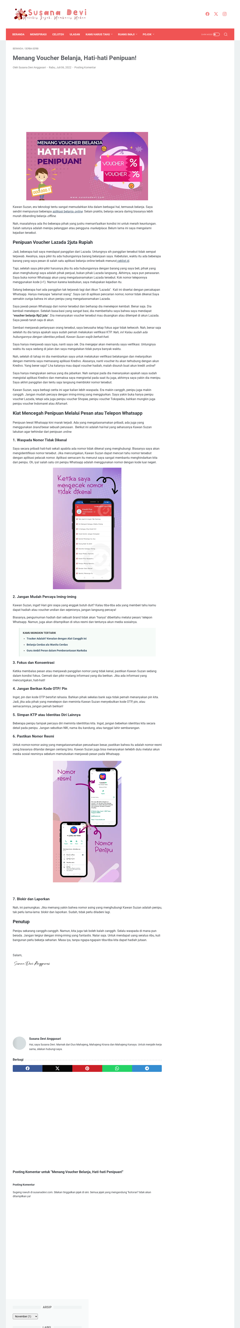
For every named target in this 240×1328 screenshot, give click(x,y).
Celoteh (58, 34)
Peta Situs (118, 1314)
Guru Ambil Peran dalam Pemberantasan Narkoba (57, 660)
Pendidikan (209, 92)
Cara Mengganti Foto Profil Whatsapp (199, 251)
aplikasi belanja (63, 211)
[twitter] (216, 14)
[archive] (182, 58)
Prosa (196, 106)
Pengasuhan (179, 99)
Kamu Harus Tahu (98, 34)
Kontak (152, 1314)
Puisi (207, 106)
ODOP (194, 92)
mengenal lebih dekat (210, 374)
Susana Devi (128, 1322)
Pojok (147, 34)
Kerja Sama (167, 1314)
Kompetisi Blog (206, 85)
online (78, 211)
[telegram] (142, 1078)
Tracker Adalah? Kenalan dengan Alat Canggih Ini (57, 648)
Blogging (187, 78)
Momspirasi (38, 34)
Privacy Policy (136, 1314)
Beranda (19, 34)
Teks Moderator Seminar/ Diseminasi (198, 216)
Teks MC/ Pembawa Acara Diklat (195, 207)
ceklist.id (136, 261)
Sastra (219, 106)
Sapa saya (180, 374)
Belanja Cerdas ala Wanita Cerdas (47, 654)
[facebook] (207, 14)
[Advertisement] (85, 101)
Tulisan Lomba (198, 113)
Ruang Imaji (126, 34)
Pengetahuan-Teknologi (206, 99)
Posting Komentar (85, 67)
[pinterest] (84, 1078)
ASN (174, 78)
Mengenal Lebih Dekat (79, 1314)
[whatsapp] (113, 1078)
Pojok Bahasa (180, 106)
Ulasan (75, 34)
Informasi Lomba (182, 85)
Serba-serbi (179, 113)
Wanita (176, 120)
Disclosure (102, 1314)
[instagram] (224, 14)
